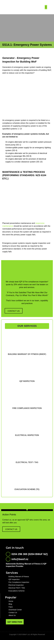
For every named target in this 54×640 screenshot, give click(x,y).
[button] (46, 7)
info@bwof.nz (19, 559)
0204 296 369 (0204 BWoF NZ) (29, 554)
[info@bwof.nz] (8, 559)
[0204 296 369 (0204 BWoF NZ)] (8, 554)
